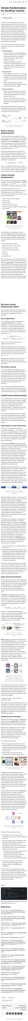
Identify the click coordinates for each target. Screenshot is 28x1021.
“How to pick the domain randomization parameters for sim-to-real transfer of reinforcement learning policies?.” (13, 942)
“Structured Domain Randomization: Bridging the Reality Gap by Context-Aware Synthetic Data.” (13, 990)
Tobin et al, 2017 (17, 180)
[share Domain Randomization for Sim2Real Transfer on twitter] (7, 1014)
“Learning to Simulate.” (17, 928)
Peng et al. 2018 (20, 171)
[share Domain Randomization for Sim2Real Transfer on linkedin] (10, 1014)
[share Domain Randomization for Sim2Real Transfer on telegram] (21, 1014)
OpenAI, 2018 (10, 262)
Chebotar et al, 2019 (15, 594)
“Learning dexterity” (13, 937)
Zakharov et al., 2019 (15, 768)
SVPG (16, 862)
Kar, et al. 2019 (6, 524)
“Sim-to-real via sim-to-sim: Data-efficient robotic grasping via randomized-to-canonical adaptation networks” (13, 968)
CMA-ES (20, 500)
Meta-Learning (11, 997)
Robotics (4, 997)
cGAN (10, 644)
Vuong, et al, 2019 (10, 321)
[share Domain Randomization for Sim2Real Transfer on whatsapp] (18, 1014)
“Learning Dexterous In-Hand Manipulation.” (16, 932)
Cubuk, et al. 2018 (20, 443)
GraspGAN (3, 711)
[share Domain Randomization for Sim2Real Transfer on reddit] (13, 1014)
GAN (19, 86)
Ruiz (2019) (3, 467)
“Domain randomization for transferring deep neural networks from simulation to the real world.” (13, 912)
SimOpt (22, 802)
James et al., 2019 (8, 639)
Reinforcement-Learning (7, 1000)
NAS (7, 443)
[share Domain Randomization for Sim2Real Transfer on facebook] (16, 1014)
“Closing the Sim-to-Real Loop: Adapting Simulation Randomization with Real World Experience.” (13, 961)
